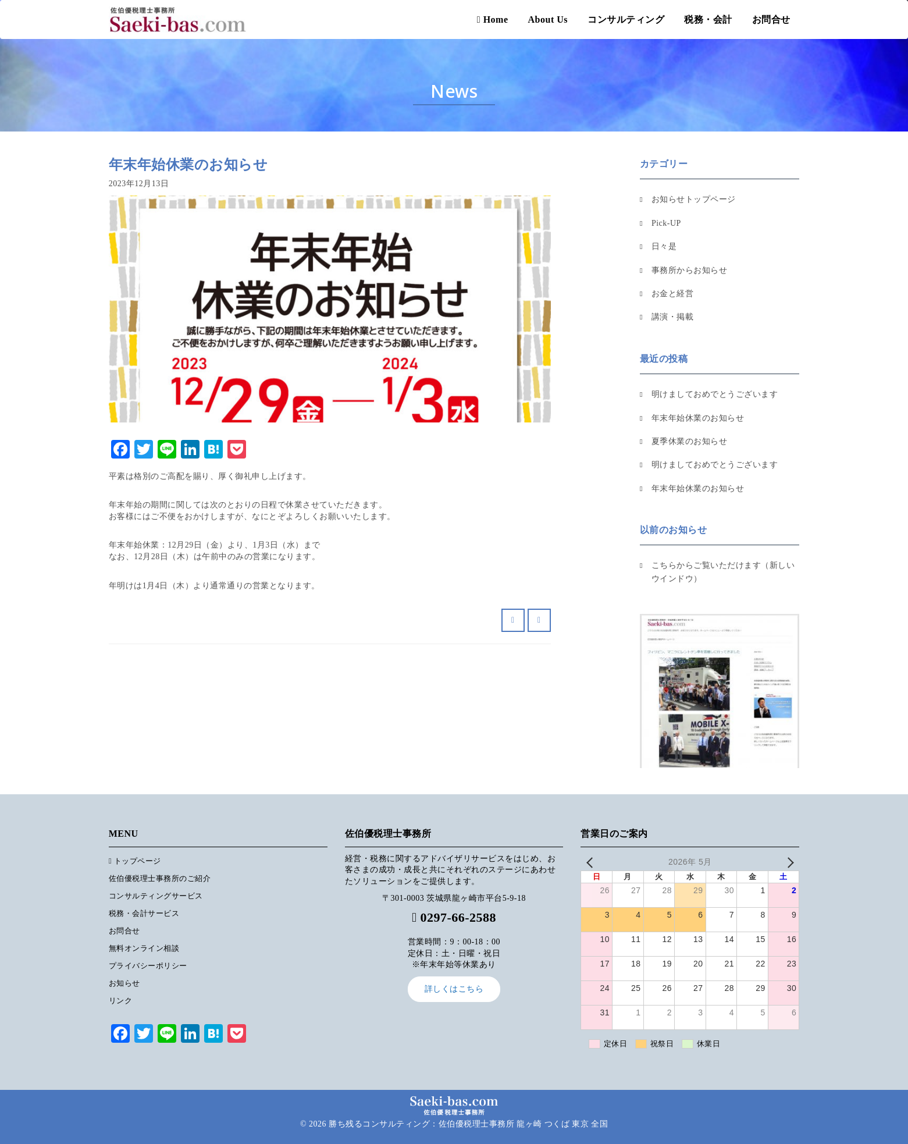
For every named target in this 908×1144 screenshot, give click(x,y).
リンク (121, 1000)
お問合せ (771, 19)
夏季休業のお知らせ (689, 441)
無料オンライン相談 (144, 948)
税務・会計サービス (144, 913)
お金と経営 (672, 293)
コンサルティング (625, 19)
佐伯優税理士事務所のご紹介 (160, 878)
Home (492, 19)
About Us (548, 19)
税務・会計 (708, 19)
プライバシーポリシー (148, 965)
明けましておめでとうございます (714, 394)
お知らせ (124, 983)
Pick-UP (666, 223)
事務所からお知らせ (689, 270)
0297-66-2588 (458, 917)
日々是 (664, 246)
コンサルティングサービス (156, 895)
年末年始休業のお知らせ (698, 418)
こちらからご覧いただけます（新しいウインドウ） (723, 571)
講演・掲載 (672, 316)
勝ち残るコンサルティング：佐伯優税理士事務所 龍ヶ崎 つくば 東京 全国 (468, 1124)
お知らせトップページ (693, 199)
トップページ (135, 861)
